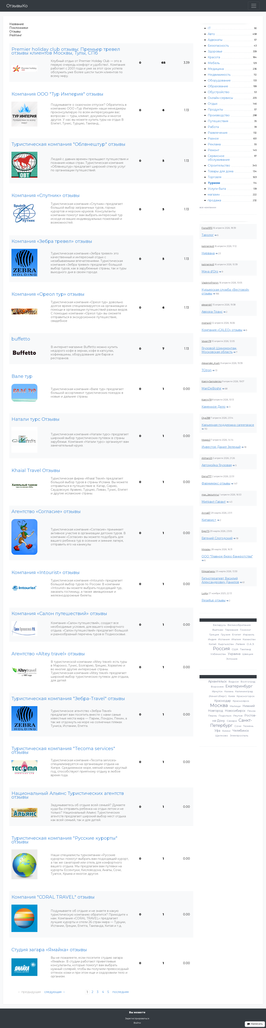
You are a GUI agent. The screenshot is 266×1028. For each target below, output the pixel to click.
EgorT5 (205, 531)
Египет (236, 634)
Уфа (217, 730)
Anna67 (206, 512)
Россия (221, 648)
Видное (234, 681)
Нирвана (208, 253)
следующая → (54, 992)
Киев (231, 696)
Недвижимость (219, 75)
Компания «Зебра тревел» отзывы (51, 241)
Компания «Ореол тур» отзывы (47, 294)
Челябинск (240, 730)
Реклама (214, 144)
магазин (214, 194)
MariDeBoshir (211, 388)
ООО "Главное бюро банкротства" (227, 556)
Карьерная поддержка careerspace (228, 425)
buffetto (20, 339)
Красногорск (246, 696)
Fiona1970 (207, 227)
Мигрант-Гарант (214, 502)
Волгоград (248, 681)
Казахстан (249, 639)
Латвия (240, 644)
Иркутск (217, 691)
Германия (231, 629)
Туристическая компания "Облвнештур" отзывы (68, 144)
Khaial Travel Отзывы (35, 470)
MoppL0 (206, 439)
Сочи (237, 726)
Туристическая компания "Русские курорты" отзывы (64, 840)
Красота (214, 57)
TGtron (207, 370)
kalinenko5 (208, 246)
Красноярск (241, 700)
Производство (219, 115)
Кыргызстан (226, 644)
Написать (255, 1024)
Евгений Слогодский (217, 538)
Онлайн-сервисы (220, 98)
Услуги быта (217, 189)
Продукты (215, 109)
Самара (232, 720)
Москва (219, 705)
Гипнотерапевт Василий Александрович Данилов (220, 580)
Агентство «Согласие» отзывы (46, 511)
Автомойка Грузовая (217, 465)
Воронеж (217, 686)
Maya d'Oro (210, 271)
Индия (212, 639)
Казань (228, 691)
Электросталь (239, 735)
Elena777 (207, 476)
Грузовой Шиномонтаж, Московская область (219, 350)
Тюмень (248, 726)
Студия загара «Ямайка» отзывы (49, 950)
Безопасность (218, 45)
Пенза (251, 710)
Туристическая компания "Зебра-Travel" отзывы (68, 699)
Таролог (208, 235)
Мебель (214, 63)
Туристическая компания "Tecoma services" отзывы (63, 750)
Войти (137, 1022)
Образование (218, 86)
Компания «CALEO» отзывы (222, 330)
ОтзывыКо (17, 5)
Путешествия (218, 121)
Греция (214, 634)
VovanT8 (206, 341)
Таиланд (245, 649)
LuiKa (205, 593)
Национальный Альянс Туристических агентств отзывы (67, 795)
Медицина (216, 69)
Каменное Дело (213, 407)
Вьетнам (217, 629)
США (235, 649)
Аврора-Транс (212, 312)
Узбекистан (218, 654)
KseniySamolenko (212, 381)
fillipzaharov (208, 571)
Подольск (225, 715)
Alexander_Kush (211, 363)
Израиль (248, 634)
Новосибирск (235, 711)
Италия (236, 639)
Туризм (214, 183)
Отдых (212, 104)
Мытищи (235, 706)
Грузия (225, 634)
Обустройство (218, 92)
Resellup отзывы (213, 600)
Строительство (219, 165)
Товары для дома (220, 171)
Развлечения (217, 133)
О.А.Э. (251, 644)
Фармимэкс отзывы (216, 483)
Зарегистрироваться (137, 1018)
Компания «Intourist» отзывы (45, 572)
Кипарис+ (209, 520)
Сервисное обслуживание (219, 158)
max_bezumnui (210, 494)
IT (209, 28)
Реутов (238, 715)
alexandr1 (207, 304)
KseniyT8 (207, 399)
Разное (213, 138)
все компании (208, 207)
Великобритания (239, 625)
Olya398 (206, 417)
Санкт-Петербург (231, 723)
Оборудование (219, 80)
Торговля (214, 177)
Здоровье (215, 51)
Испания (224, 639)
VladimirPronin (210, 282)
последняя (120, 992)
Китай (212, 644)
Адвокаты (215, 40)
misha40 (206, 322)
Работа (213, 127)
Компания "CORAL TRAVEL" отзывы (53, 897)
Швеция (247, 654)
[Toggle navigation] (254, 6)
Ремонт (213, 150)
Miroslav (206, 549)
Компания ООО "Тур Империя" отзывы (57, 94)
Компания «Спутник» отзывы (45, 195)
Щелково (221, 735)
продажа (214, 200)
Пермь (212, 715)
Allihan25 (207, 458)
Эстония (231, 658)
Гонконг (245, 629)
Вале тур (21, 376)
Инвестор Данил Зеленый (221, 447)
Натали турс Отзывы (35, 419)
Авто (211, 34)
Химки (226, 730)
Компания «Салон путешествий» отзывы (59, 614)
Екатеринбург (239, 686)
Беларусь (219, 625)
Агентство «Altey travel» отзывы (48, 654)
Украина (234, 654)
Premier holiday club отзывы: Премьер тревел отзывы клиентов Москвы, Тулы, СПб (65, 51)
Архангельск (217, 681)
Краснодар (222, 701)
